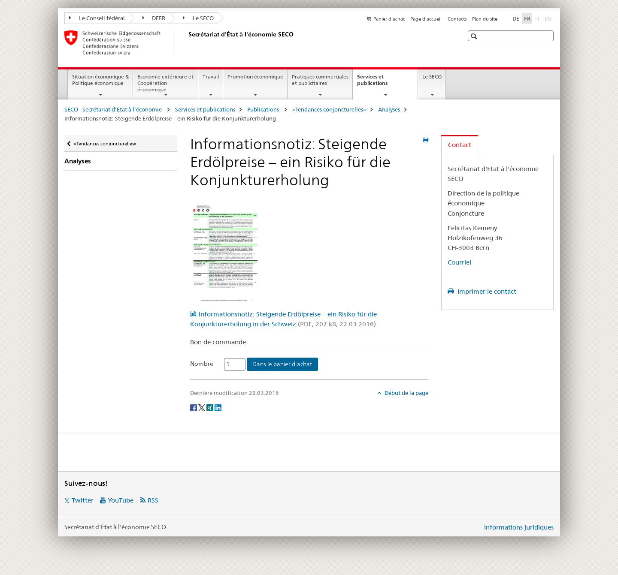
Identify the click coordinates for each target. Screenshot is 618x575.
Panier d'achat (389, 19)
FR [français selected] (527, 18)
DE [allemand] (515, 18)
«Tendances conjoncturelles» (329, 109)
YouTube (120, 500)
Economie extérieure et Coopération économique (165, 83)
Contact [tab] (459, 145)
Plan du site (484, 19)
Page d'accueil (426, 19)
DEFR (154, 18)
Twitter (83, 500)
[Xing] (210, 407)
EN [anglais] (549, 18)
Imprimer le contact (486, 291)
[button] (475, 36)
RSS (153, 500)
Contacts (457, 19)
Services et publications (381, 82)
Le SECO (198, 18)
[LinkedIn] (218, 407)
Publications (263, 109)
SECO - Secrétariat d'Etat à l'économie (113, 109)
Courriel (459, 262)
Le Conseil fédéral (97, 18)
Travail (211, 76)
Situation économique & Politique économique (100, 79)
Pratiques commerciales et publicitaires (320, 79)
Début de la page (405, 392)
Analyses (389, 109)
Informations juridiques (519, 527)
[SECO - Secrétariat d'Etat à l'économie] (186, 42)
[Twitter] (202, 407)
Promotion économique (255, 76)
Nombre (201, 363)
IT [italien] (538, 18)
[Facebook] (194, 407)
